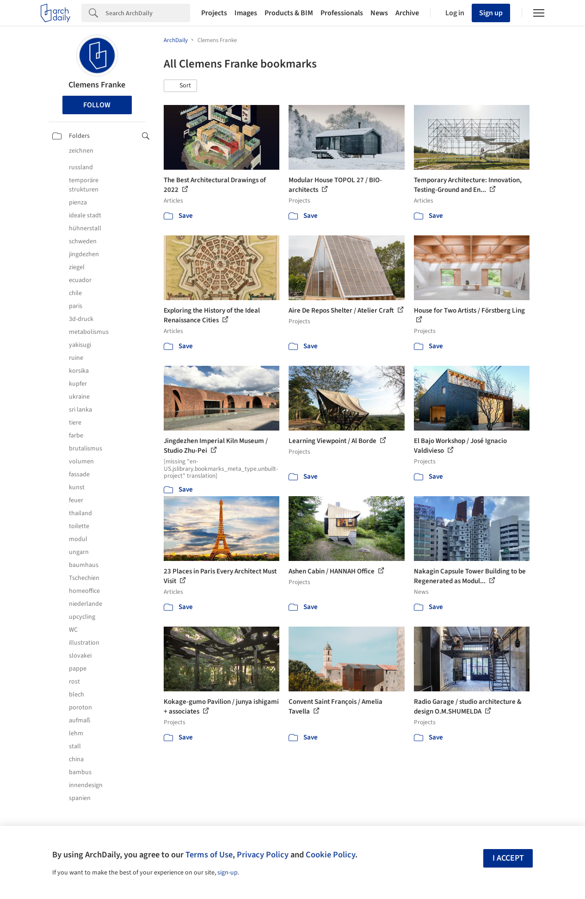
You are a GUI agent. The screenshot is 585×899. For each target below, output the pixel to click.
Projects (214, 13)
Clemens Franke (96, 85)
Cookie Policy (330, 855)
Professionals (341, 13)
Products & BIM (289, 13)
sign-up (227, 872)
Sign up (491, 13)
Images (245, 13)
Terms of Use (209, 855)
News (379, 13)
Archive (407, 13)
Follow (97, 105)
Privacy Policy (263, 855)
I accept (508, 858)
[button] (180, 86)
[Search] (147, 13)
